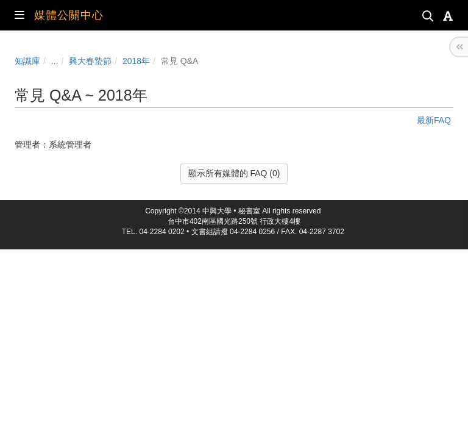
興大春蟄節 (90, 61)
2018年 (136, 61)
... (54, 61)
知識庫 (27, 61)
